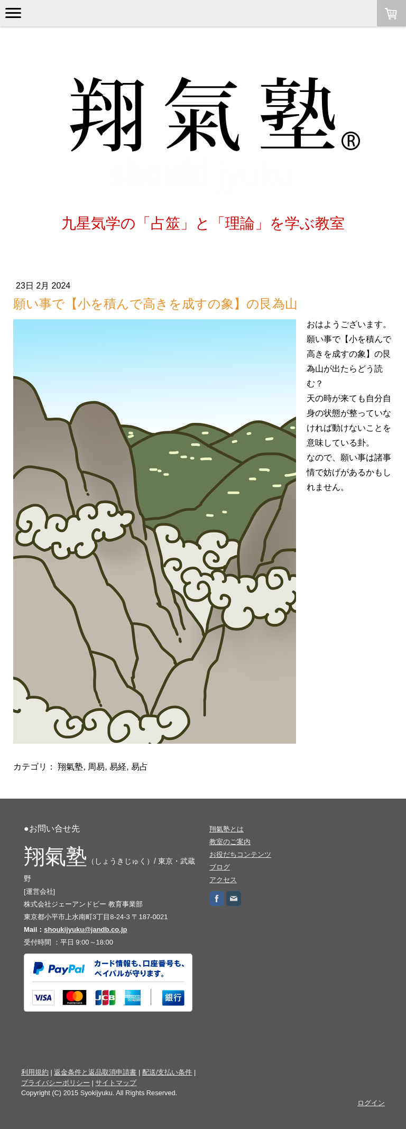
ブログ (219, 867)
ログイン (371, 1103)
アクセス (223, 880)
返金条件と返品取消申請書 (95, 1072)
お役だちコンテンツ (240, 854)
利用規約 (35, 1072)
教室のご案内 (230, 842)
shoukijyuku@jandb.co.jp (85, 929)
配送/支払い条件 (167, 1072)
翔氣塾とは (226, 829)
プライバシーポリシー (55, 1083)
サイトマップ (115, 1083)
